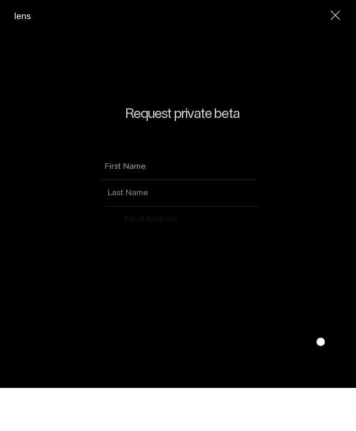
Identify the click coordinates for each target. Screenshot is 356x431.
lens (22, 16)
